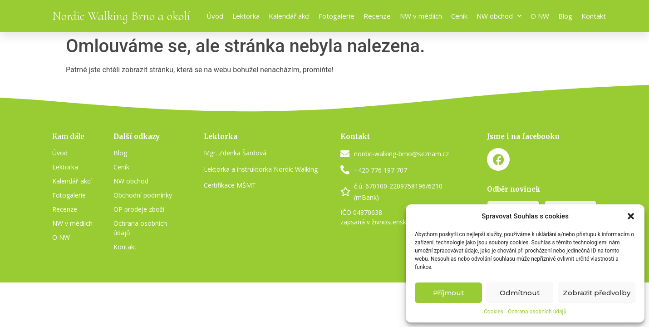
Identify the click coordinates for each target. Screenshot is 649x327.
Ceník (459, 15)
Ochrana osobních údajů (537, 311)
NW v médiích (421, 15)
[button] (630, 216)
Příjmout (448, 292)
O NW (540, 15)
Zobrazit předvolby (596, 292)
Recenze (377, 15)
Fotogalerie (336, 15)
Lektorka (246, 15)
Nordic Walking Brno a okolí (121, 16)
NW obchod (499, 16)
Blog (565, 15)
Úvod (214, 15)
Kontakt (593, 15)
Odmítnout (520, 292)
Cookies (493, 311)
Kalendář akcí (289, 15)
